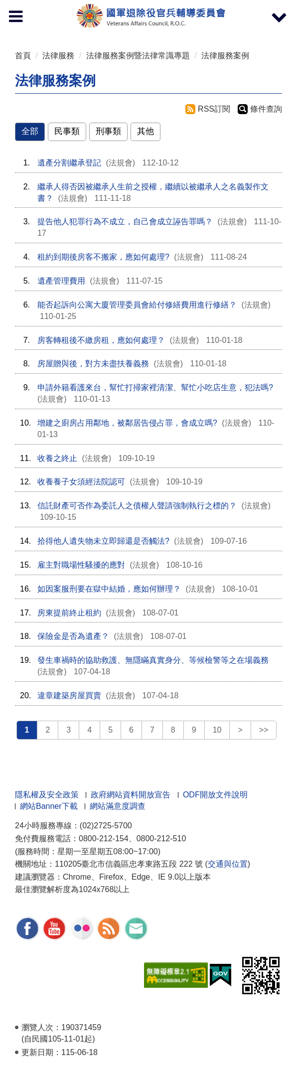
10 (217, 730)
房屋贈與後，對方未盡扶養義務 (93, 363)
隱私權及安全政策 (47, 794)
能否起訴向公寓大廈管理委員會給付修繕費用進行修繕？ (137, 305)
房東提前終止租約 (69, 613)
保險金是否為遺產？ (73, 636)
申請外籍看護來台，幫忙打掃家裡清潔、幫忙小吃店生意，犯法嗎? (155, 387)
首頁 (23, 55)
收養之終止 (57, 458)
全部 (29, 131)
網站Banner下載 (49, 806)
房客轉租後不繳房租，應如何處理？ (101, 340)
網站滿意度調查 (118, 806)
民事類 (67, 131)
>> (264, 730)
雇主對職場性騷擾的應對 (81, 565)
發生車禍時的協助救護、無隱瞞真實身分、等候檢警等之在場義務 (153, 660)
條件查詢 (266, 109)
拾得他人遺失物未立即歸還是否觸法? (103, 541)
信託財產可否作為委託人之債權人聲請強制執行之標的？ (137, 505)
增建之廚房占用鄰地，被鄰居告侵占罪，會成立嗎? (127, 423)
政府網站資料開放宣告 (130, 794)
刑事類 (108, 131)
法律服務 (58, 55)
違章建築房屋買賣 (69, 695)
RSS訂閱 (214, 109)
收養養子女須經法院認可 (81, 481)
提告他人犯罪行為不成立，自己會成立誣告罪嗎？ (125, 221)
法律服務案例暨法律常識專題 (138, 55)
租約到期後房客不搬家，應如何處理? (103, 257)
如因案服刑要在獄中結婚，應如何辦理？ (109, 589)
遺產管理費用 (61, 281)
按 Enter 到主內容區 (44, 6)
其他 (145, 131)
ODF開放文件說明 (215, 794)
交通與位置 (228, 864)
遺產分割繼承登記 (69, 162)
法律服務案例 (225, 55)
